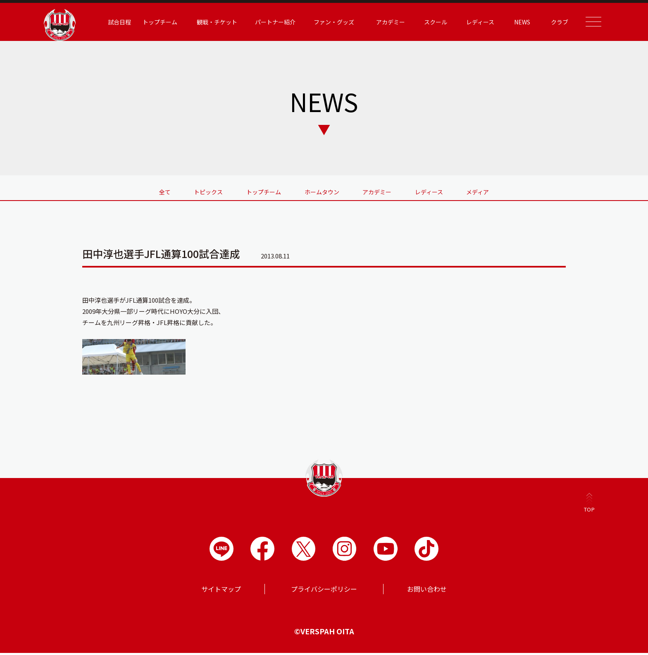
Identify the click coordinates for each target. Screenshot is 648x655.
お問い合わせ (427, 591)
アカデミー (383, 22)
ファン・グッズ (326, 22)
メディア (499, 191)
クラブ (552, 22)
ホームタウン (322, 191)
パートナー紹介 (268, 22)
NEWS (515, 22)
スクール (428, 22)
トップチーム (153, 22)
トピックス (194, 191)
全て (143, 191)
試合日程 (112, 22)
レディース (473, 22)
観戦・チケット (209, 22)
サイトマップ (221, 591)
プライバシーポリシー (324, 591)
